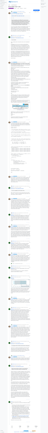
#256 (29, 36)
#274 (29, 401)
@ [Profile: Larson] (12, 13)
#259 (29, 176)
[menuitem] (44, 0)
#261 (29, 198)
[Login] (44, 0)
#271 (29, 342)
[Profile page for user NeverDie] (9, 13)
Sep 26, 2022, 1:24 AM (17, 267)
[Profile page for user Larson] (9, 37)
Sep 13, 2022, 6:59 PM (22, 198)
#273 (29, 365)
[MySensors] (3, 0)
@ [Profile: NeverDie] (15, 11)
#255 (29, 12)
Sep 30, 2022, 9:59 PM (17, 308)
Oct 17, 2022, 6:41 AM (17, 365)
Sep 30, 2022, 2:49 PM (22, 298)
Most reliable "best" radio (21, 11)
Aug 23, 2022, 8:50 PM (17, 36)
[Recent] (3, 5)
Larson (13, 11)
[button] (3, 430)
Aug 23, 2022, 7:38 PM (22, 12)
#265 (29, 254)
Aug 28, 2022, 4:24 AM (17, 187)
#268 (29, 298)
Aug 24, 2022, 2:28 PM (22, 176)
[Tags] (3, 6)
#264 (29, 242)
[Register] (44, 4)
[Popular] (3, 8)
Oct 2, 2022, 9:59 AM (17, 342)
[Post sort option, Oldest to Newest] (36, 11)
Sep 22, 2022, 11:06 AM (22, 254)
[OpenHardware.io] (3, 2)
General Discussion (11, 8)
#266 (29, 267)
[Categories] (3, 3)
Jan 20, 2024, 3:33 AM (17, 401)
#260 (29, 187)
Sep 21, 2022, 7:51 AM (17, 242)
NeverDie (12, 12)
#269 (29, 308)
